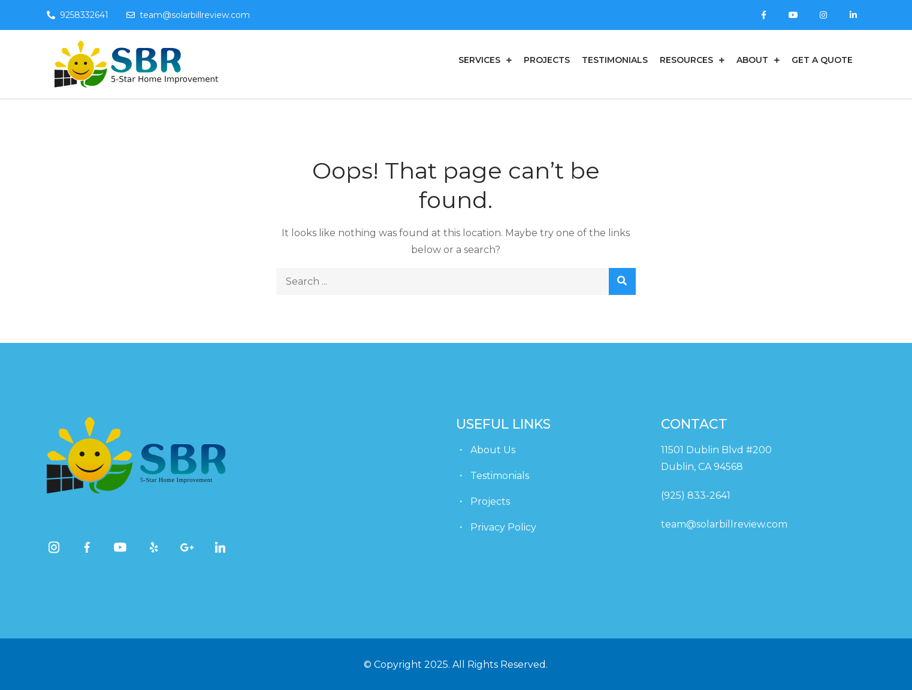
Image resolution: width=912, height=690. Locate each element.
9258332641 (77, 15)
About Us (492, 450)
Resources (686, 60)
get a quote (822, 60)
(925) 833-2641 (695, 495)
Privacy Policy (503, 527)
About (752, 60)
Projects (547, 60)
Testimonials (615, 60)
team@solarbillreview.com (188, 15)
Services (479, 60)
